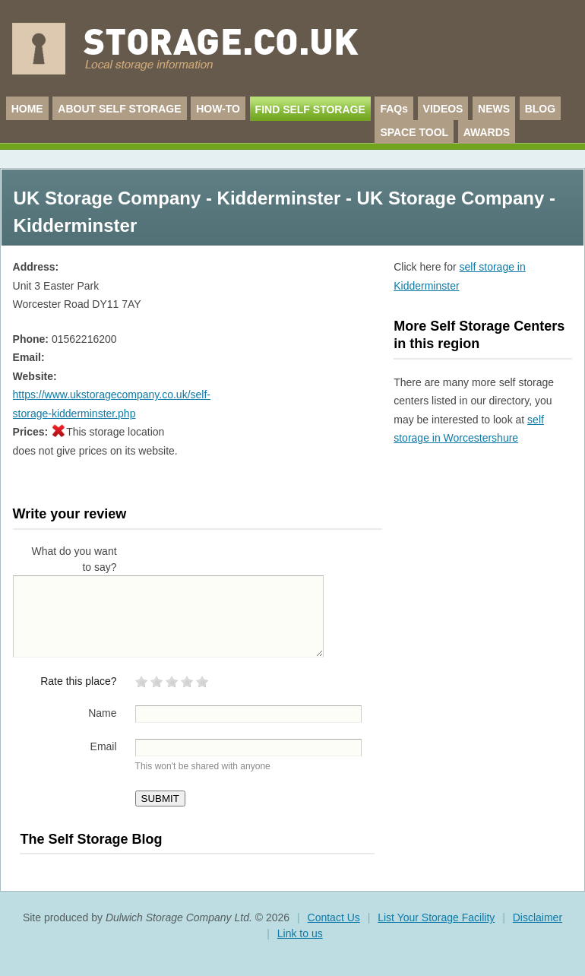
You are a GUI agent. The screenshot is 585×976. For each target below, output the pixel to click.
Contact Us (334, 917)
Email (103, 746)
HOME (27, 109)
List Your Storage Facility (436, 917)
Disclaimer (537, 917)
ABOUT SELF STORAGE (119, 109)
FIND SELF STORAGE (310, 109)
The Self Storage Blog (91, 839)
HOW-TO (218, 109)
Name (102, 713)
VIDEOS (443, 109)
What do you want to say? (74, 559)
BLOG (540, 109)
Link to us (300, 933)
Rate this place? (78, 681)
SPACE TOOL (414, 132)
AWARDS (486, 132)
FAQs (394, 109)
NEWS (494, 109)
